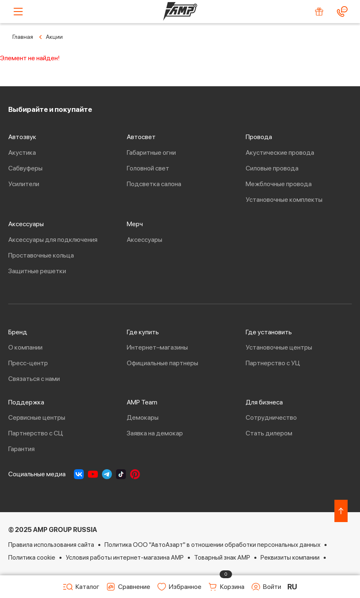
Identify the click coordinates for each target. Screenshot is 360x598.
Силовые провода (272, 168)
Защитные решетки (37, 271)
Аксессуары (26, 224)
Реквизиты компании (290, 557)
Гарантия (21, 449)
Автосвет (141, 137)
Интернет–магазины (157, 347)
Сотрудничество (271, 417)
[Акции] (319, 11)
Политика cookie (31, 557)
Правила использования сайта (51, 544)
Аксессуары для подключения (52, 239)
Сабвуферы (25, 168)
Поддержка (26, 402)
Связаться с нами (34, 379)
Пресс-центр (28, 363)
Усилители (23, 184)
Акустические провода (280, 152)
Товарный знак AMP (222, 557)
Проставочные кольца (41, 255)
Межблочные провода (279, 184)
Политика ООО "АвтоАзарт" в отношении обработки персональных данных (212, 544)
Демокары (143, 417)
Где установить (269, 332)
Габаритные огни (151, 152)
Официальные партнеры (162, 363)
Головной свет (148, 168)
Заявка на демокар (155, 433)
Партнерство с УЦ (273, 363)
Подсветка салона (154, 184)
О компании (25, 347)
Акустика (22, 152)
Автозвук (22, 137)
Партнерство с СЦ (35, 433)
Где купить (143, 332)
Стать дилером (269, 433)
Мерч (135, 224)
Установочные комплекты (284, 199)
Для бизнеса (264, 402)
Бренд (17, 332)
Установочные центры (279, 347)
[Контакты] (342, 11)
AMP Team (142, 402)
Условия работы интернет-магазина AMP (125, 557)
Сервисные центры (36, 417)
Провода (259, 137)
